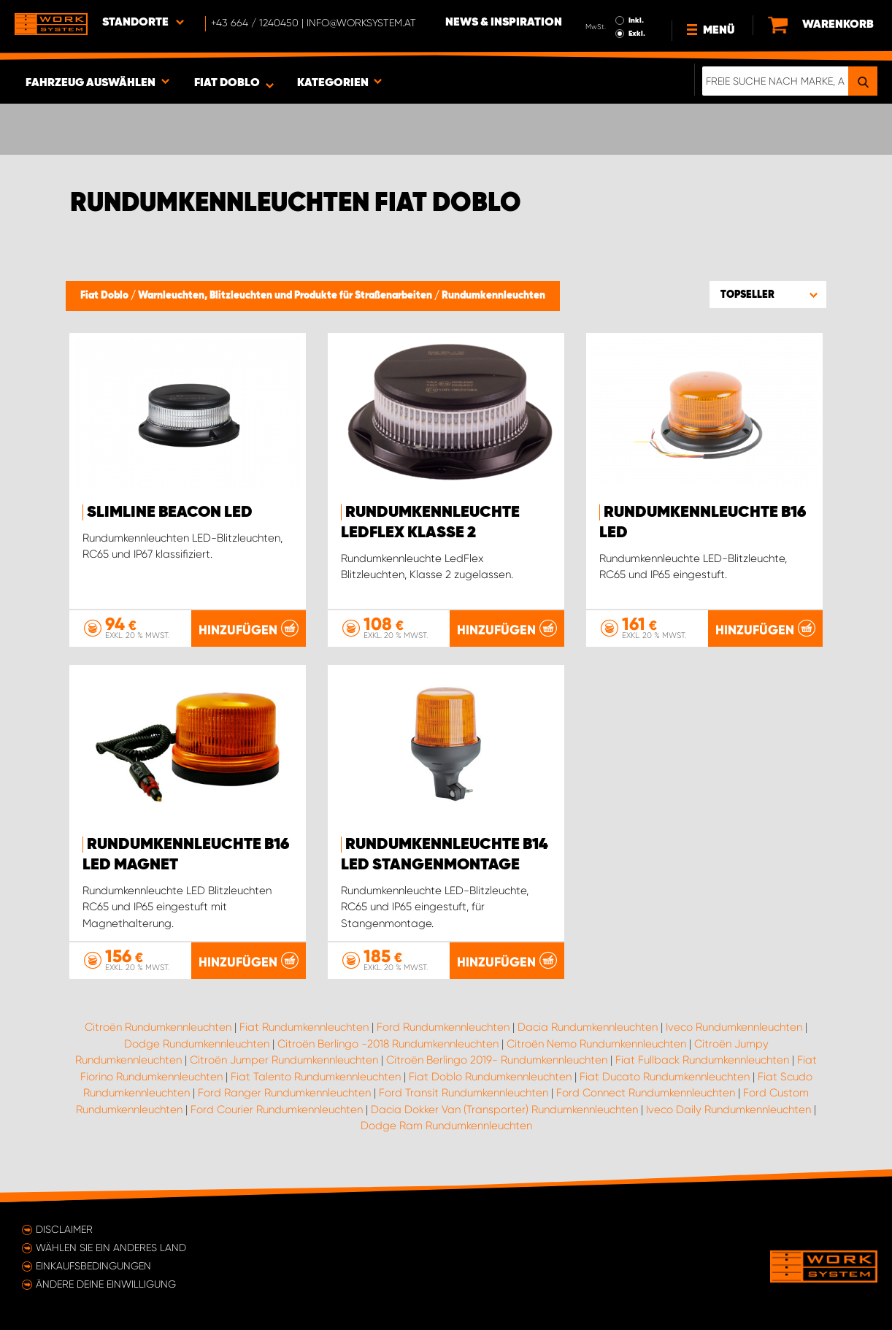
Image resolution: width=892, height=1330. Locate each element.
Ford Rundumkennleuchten (443, 1027)
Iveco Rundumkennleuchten (734, 1027)
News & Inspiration (503, 22)
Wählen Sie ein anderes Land (111, 1247)
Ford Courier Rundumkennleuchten (277, 1109)
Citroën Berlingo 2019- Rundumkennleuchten (496, 1059)
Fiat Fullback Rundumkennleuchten (702, 1059)
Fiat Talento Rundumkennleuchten (316, 1076)
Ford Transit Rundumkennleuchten (463, 1092)
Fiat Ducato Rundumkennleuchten (665, 1076)
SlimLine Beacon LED (170, 512)
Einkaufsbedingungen (93, 1266)
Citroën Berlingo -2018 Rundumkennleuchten (388, 1043)
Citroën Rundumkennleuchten (158, 1027)
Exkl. (636, 33)
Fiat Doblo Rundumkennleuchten (490, 1076)
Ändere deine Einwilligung (106, 1284)
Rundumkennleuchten (493, 296)
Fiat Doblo (105, 296)
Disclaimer (64, 1229)
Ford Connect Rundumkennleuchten (645, 1092)
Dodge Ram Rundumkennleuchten (446, 1125)
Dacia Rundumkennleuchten (588, 1027)
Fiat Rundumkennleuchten (304, 1027)
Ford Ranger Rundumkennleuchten (284, 1092)
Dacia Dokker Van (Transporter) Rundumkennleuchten (504, 1109)
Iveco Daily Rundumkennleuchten (728, 1109)
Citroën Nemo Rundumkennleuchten (596, 1043)
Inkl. (636, 20)
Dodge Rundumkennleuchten (196, 1043)
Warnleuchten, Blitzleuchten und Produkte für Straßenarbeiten (286, 296)
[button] (768, 294)
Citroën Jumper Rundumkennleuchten (284, 1059)
